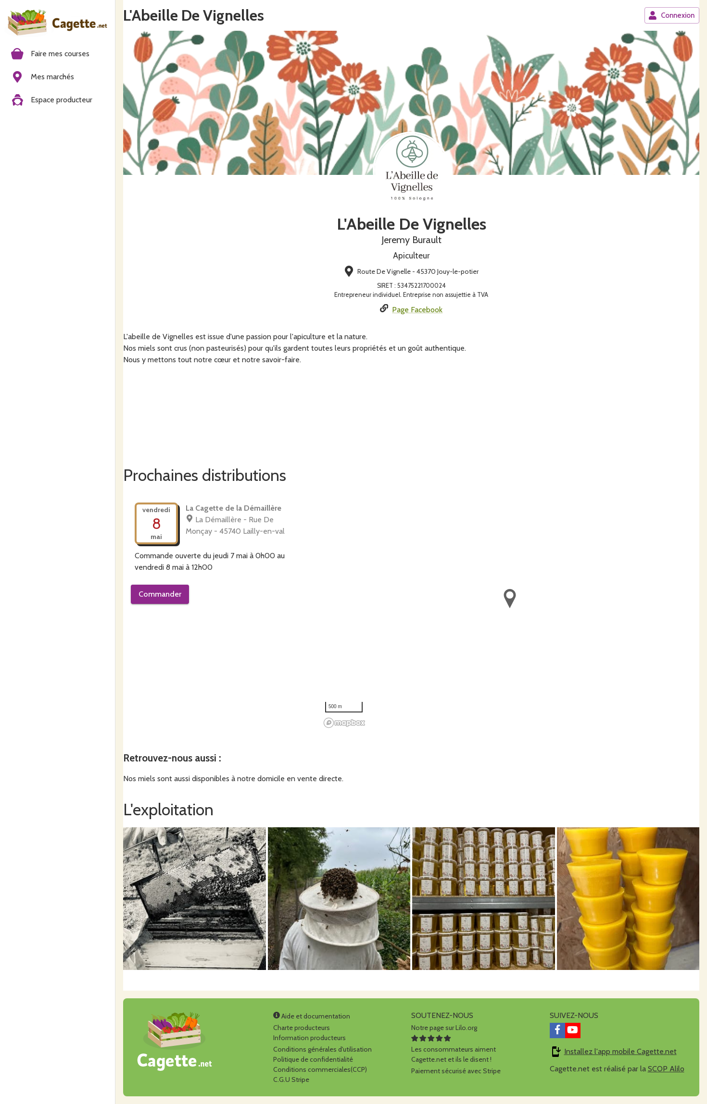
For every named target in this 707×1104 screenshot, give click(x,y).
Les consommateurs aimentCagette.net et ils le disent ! (453, 1049)
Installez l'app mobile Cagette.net (620, 1051)
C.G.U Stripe (291, 1079)
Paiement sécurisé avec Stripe (456, 1071)
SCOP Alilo (666, 1068)
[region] (509, 611)
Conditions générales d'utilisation (322, 1049)
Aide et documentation (311, 1016)
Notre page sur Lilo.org (444, 1027)
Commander (160, 594)
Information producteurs (309, 1037)
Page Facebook (417, 309)
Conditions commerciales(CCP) (320, 1069)
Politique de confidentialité (313, 1059)
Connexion (671, 15)
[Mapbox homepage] (344, 722)
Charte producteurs (301, 1027)
